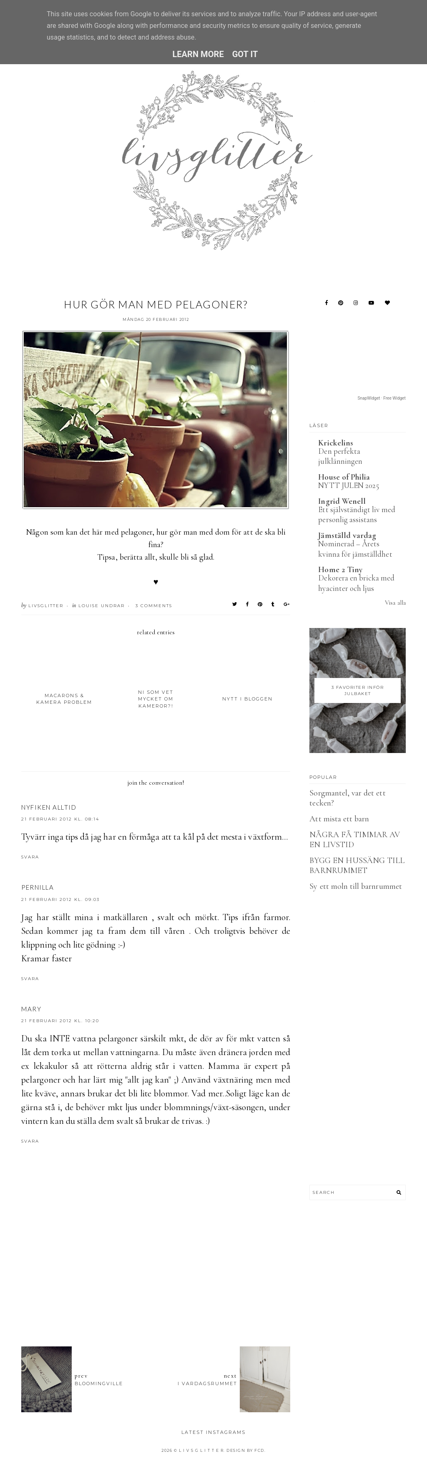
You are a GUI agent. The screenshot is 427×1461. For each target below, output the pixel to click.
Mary (31, 1009)
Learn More (198, 54)
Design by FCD (245, 1450)
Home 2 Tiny (340, 570)
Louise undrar (101, 605)
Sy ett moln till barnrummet (355, 886)
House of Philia (344, 477)
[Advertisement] (173, 1294)
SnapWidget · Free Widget (381, 398)
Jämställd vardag (347, 535)
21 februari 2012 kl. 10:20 (60, 1020)
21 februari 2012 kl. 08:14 (60, 819)
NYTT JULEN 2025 (348, 485)
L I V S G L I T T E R (201, 1450)
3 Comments (154, 605)
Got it (245, 54)
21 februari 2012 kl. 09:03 (60, 899)
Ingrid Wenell (342, 501)
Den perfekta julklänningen (340, 456)
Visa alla (395, 602)
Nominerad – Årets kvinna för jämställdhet (355, 549)
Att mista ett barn (339, 819)
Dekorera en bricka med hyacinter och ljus (356, 583)
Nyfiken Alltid (48, 807)
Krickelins (335, 443)
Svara (30, 857)
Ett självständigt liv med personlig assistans (356, 515)
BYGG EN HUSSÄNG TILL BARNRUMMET (356, 866)
